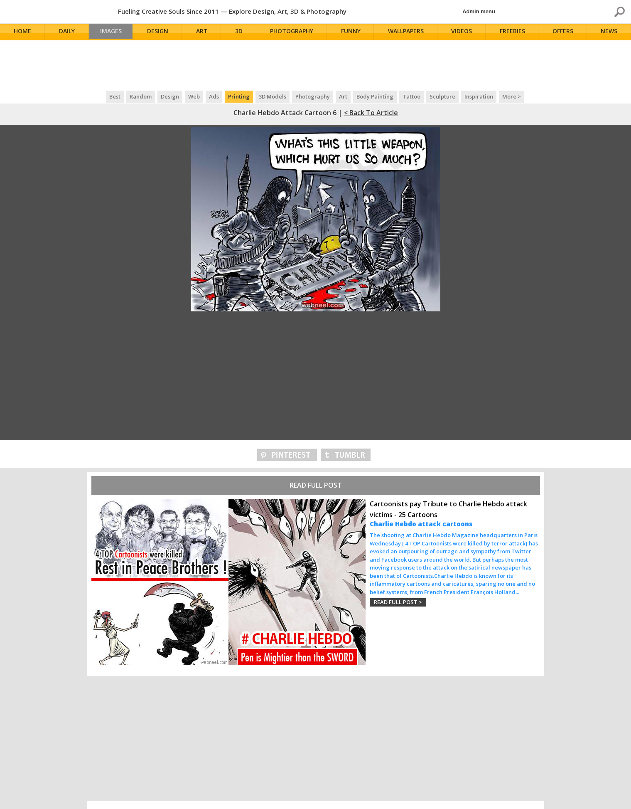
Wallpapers (408, 32)
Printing (239, 96)
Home (23, 32)
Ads (214, 96)
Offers (564, 32)
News (610, 32)
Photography (294, 32)
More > (511, 96)
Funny (353, 32)
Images (113, 32)
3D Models (272, 96)
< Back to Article (371, 112)
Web (194, 96)
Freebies (513, 32)
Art (205, 32)
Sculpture (442, 96)
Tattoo (411, 96)
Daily (67, 32)
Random (141, 96)
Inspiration (478, 96)
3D (242, 32)
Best (114, 96)
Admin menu (478, 11)
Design (161, 32)
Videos (463, 32)
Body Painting (374, 96)
